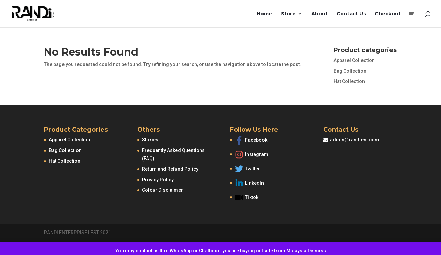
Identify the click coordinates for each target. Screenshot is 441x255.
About (319, 14)
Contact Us (351, 14)
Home (264, 14)
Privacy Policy (158, 179)
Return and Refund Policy (170, 169)
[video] (256, 197)
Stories (150, 139)
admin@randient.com (354, 139)
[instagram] (256, 156)
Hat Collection (349, 81)
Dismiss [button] (317, 250)
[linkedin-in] (256, 185)
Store (288, 14)
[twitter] (256, 171)
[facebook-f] (256, 142)
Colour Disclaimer (162, 190)
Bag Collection (349, 71)
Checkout (388, 14)
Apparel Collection (354, 60)
